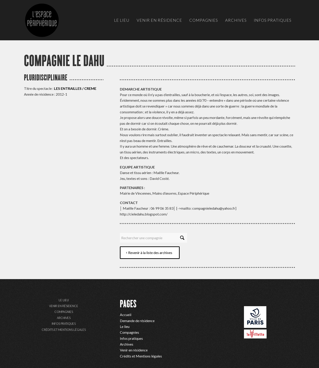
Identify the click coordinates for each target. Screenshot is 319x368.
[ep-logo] (46, 24)
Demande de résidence (137, 321)
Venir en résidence (63, 306)
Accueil (125, 314)
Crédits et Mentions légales (64, 329)
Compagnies (63, 312)
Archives (64, 318)
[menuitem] (121, 20)
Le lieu (64, 300)
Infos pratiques (64, 323)
